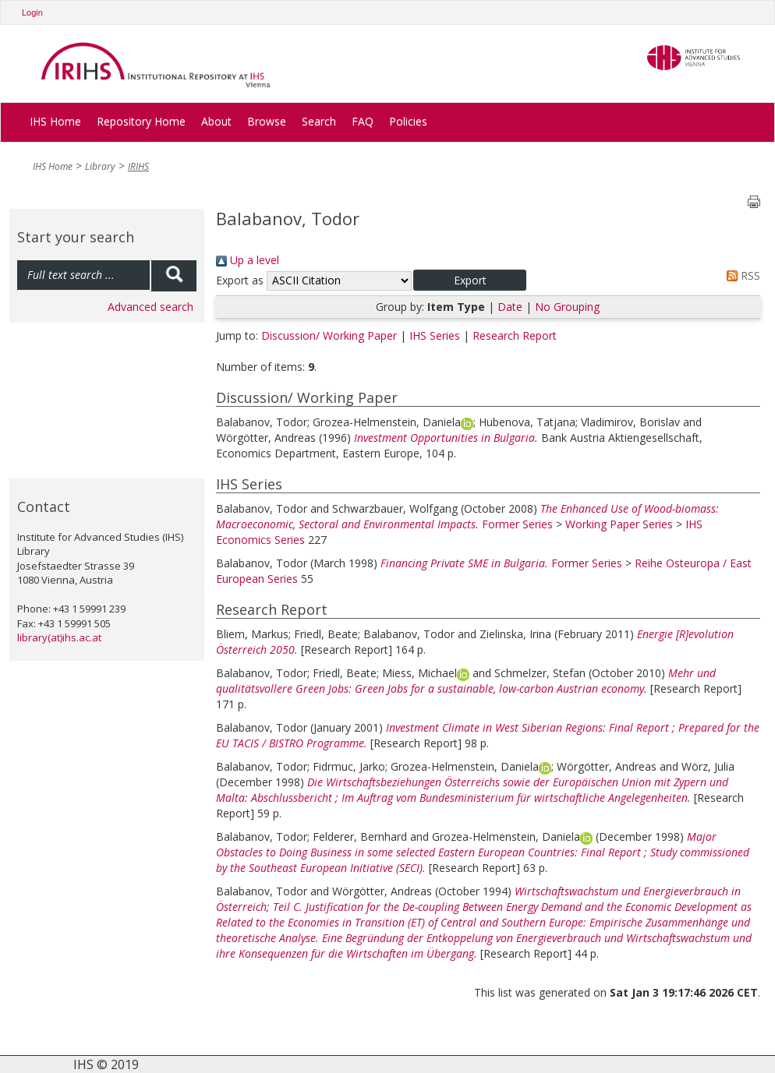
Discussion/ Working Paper (329, 335)
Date (509, 306)
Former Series (517, 524)
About (216, 121)
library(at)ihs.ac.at (59, 637)
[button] (469, 280)
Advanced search (150, 306)
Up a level (247, 259)
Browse (266, 121)
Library (100, 166)
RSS (740, 275)
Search (319, 121)
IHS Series (434, 335)
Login (32, 12)
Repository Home (141, 121)
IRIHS (138, 166)
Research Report (514, 335)
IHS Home (55, 121)
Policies (408, 121)
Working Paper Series (619, 524)
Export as (240, 280)
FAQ (362, 121)
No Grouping (567, 306)
